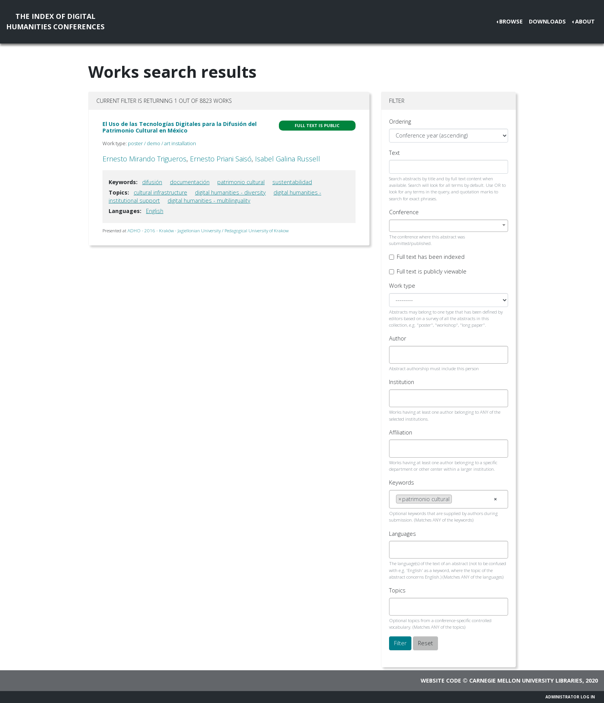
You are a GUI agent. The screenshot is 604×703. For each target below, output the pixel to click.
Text (394, 152)
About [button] (585, 21)
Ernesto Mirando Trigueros (144, 158)
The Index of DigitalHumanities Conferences (55, 21)
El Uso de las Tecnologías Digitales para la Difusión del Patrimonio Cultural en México (179, 127)
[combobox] (448, 226)
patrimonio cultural (241, 182)
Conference (404, 212)
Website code (441, 680)
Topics (397, 590)
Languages (402, 533)
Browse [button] (511, 21)
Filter (400, 643)
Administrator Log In (570, 697)
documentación (190, 182)
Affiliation (400, 432)
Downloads (547, 21)
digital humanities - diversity (230, 192)
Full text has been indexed (431, 256)
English (154, 211)
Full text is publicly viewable (431, 271)
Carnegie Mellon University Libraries (525, 680)
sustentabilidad (292, 182)
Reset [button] (425, 643)
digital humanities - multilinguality (209, 200)
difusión (152, 182)
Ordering (400, 121)
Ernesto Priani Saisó (221, 158)
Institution (401, 382)
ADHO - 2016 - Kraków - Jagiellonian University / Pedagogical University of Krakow (208, 230)
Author (397, 338)
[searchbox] (398, 355)
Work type (402, 285)
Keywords (401, 482)
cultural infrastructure (160, 192)
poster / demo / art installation (162, 143)
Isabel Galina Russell (287, 158)
